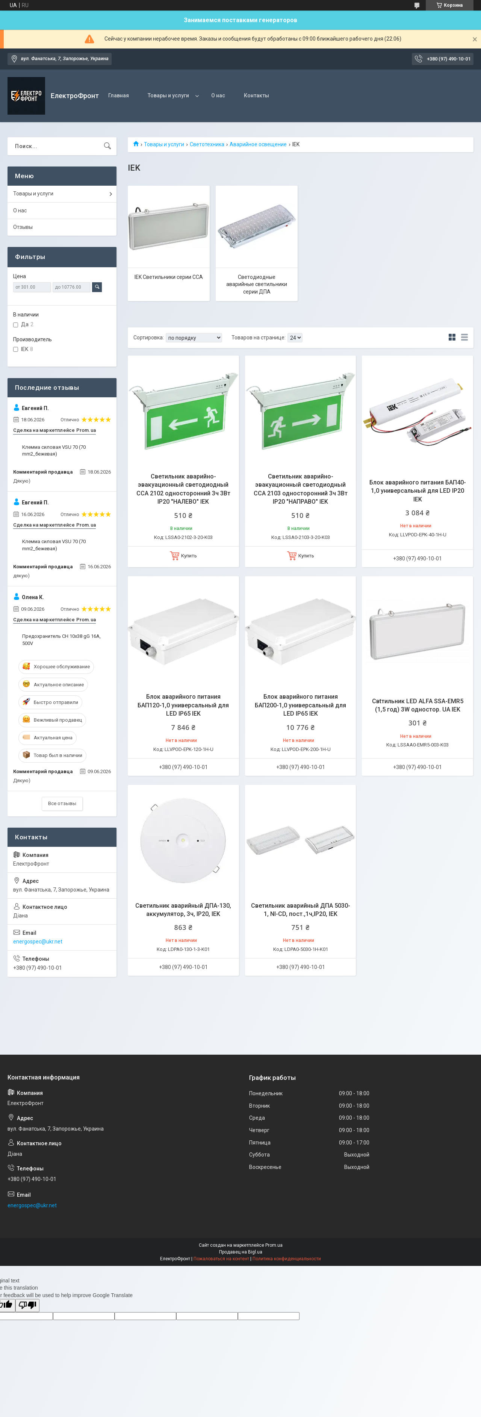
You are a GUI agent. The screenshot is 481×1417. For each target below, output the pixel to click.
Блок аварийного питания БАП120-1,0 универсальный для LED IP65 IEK (183, 705)
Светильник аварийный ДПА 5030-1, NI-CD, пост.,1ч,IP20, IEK (300, 909)
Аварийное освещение (258, 144)
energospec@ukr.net (37, 942)
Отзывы (23, 227)
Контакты (256, 95)
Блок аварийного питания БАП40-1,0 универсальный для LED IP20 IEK (417, 491)
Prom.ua (274, 1245)
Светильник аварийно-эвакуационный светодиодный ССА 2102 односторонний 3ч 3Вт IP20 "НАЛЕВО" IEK (183, 489)
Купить (189, 556)
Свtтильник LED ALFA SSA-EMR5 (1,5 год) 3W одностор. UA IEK (417, 705)
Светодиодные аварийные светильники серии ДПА (256, 284)
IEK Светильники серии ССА (169, 277)
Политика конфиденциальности (287, 1258)
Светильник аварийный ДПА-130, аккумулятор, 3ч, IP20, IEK (183, 909)
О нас (218, 95)
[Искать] (107, 146)
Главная (118, 95)
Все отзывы (62, 803)
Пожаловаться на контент (221, 1258)
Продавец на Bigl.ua (240, 1252)
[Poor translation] (27, 1305)
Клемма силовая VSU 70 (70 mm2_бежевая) (54, 450)
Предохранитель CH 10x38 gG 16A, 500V (61, 639)
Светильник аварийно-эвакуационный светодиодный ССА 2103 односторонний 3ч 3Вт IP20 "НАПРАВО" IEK (301, 489)
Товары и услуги (168, 95)
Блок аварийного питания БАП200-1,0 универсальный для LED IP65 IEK (300, 705)
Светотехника (207, 144)
